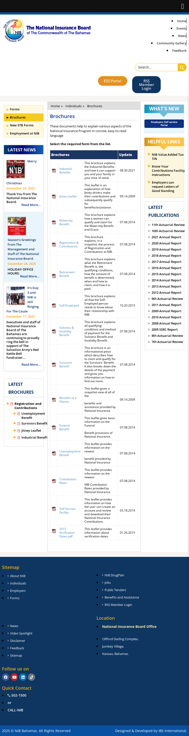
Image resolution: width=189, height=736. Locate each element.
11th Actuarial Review (168, 225)
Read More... (31, 205)
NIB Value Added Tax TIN (168, 157)
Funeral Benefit (64, 427)
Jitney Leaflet (31, 430)
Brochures (18, 117)
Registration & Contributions (69, 244)
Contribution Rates (67, 481)
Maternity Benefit (66, 222)
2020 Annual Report (166, 243)
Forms (14, 109)
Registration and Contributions (28, 406)
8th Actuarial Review (167, 336)
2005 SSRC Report (165, 329)
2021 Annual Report (166, 237)
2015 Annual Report (166, 274)
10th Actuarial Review (168, 231)
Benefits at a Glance (68, 400)
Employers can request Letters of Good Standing (165, 186)
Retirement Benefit (67, 274)
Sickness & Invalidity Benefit (66, 331)
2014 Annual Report (166, 280)
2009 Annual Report (166, 311)
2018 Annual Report (166, 256)
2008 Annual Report (166, 323)
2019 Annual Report (166, 249)
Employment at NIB (24, 133)
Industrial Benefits (35, 437)
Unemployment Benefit (33, 415)
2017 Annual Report (166, 262)
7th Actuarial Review (167, 342)
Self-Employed (69, 305)
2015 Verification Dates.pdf (67, 532)
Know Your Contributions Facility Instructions (168, 170)
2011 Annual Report (166, 305)
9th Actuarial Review (167, 299)
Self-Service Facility (67, 510)
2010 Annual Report (166, 317)
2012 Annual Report (166, 293)
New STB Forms (21, 125)
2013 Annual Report (166, 286)
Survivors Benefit (34, 423)
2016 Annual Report (166, 268)
